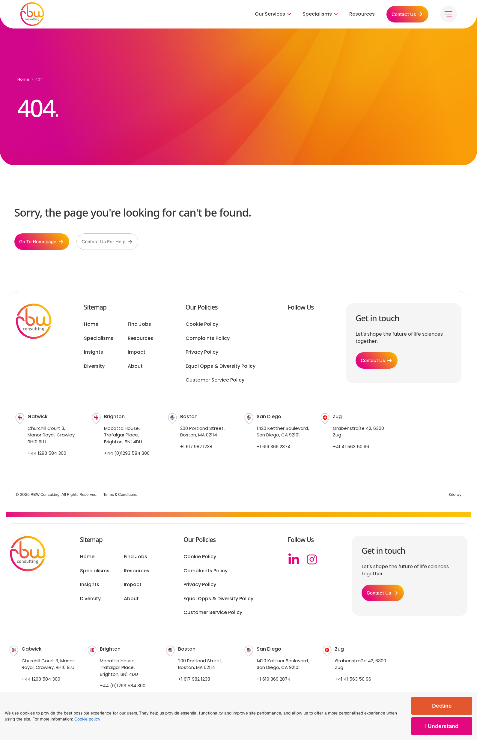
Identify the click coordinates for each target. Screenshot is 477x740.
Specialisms (98, 339)
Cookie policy (87, 719)
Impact (136, 353)
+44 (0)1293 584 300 (127, 454)
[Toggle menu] (448, 15)
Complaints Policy (208, 339)
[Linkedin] (294, 561)
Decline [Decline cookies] (442, 705)
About (135, 367)
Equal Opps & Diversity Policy (220, 367)
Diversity (94, 367)
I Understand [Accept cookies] (441, 726)
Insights (93, 353)
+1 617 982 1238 (196, 447)
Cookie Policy (202, 325)
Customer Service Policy (215, 381)
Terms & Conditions (120, 495)
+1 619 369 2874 (274, 447)
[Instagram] (312, 561)
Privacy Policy (202, 353)
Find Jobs (139, 325)
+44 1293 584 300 (47, 454)
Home (23, 79)
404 (39, 79)
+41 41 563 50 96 (351, 447)
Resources (360, 15)
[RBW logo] (32, 15)
